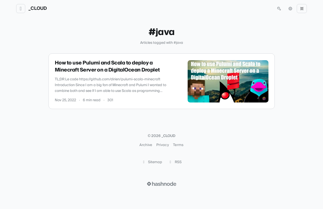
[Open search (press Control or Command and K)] (279, 8)
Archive (145, 145)
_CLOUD (37, 8)
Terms (178, 145)
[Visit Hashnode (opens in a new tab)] (161, 184)
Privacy (162, 145)
